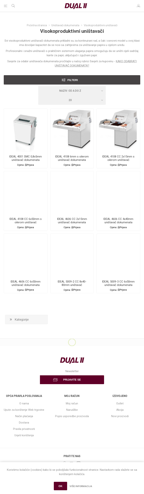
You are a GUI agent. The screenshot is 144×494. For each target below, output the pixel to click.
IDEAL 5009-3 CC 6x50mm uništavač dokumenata (118, 283)
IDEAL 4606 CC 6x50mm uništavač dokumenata (25, 283)
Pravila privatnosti (24, 429)
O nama (24, 403)
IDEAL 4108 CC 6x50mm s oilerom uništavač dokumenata (25, 222)
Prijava (30, 165)
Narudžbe (72, 410)
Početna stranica (37, 25)
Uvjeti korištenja (24, 435)
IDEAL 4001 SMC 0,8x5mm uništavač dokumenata (25, 158)
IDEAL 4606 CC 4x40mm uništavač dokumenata (118, 220)
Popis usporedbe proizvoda (72, 416)
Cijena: (20, 165)
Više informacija (81, 486)
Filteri (73, 80)
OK (60, 486)
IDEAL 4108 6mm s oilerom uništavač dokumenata (72, 158)
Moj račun (72, 403)
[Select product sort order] (72, 90)
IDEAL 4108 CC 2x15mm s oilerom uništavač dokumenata (118, 160)
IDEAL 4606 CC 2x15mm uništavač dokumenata (72, 220)
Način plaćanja (24, 416)
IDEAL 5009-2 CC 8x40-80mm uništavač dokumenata (72, 285)
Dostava (24, 422)
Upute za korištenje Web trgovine (24, 410)
